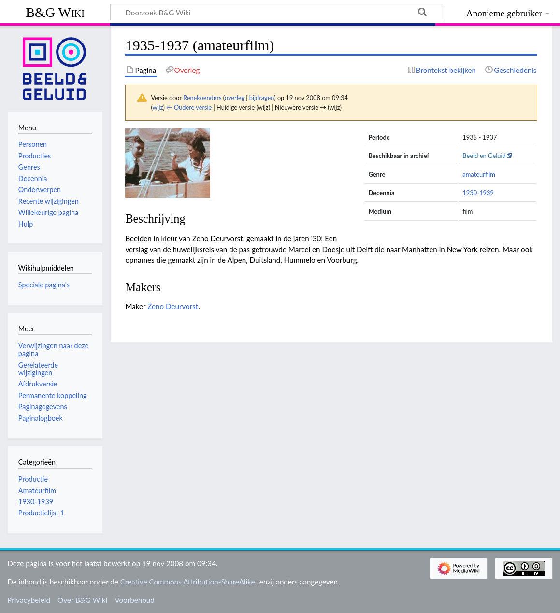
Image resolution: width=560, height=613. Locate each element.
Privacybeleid (28, 600)
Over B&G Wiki (82, 600)
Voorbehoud (134, 600)
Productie (33, 479)
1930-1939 (478, 193)
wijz (158, 107)
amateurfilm (478, 174)
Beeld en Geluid (484, 155)
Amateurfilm (37, 490)
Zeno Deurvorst (172, 306)
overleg (234, 97)
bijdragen (261, 97)
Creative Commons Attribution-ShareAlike (187, 581)
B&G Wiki (55, 12)
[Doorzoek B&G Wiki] (277, 12)
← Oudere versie (189, 107)
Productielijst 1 (41, 513)
